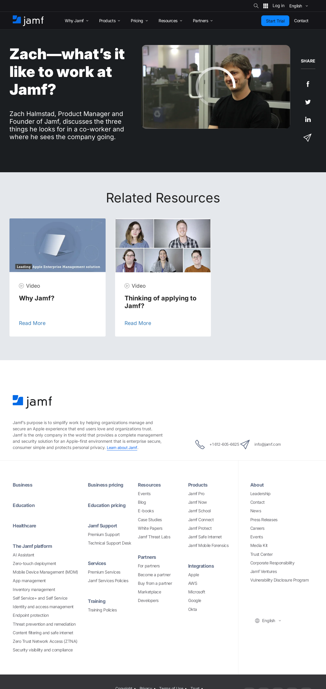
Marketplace (149, 591)
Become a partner (154, 574)
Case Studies (150, 519)
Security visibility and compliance (43, 649)
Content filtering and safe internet (43, 632)
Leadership (260, 493)
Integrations (202, 566)
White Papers (150, 528)
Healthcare (26, 525)
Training (98, 601)
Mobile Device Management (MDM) (45, 571)
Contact (257, 502)
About (257, 485)
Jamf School (199, 510)
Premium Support (104, 534)
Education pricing (109, 505)
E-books (146, 510)
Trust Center (261, 554)
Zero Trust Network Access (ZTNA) (45, 641)
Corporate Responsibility (272, 562)
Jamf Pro (196, 493)
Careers (257, 528)
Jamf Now (197, 502)
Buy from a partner (155, 583)
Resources (150, 485)
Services (98, 563)
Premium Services (104, 571)
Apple (193, 574)
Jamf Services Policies (108, 580)
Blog (142, 502)
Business (24, 485)
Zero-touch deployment (34, 563)
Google (194, 600)
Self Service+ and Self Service (40, 598)
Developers (148, 600)
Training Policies (102, 609)
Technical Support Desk (109, 542)
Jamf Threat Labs (154, 536)
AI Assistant (23, 554)
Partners (148, 557)
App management (29, 580)
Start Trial (275, 20)
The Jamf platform (35, 546)
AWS (192, 583)
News (255, 510)
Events (144, 493)
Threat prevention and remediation (44, 624)
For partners (149, 565)
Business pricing (108, 485)
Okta (192, 609)
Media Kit (259, 545)
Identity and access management (43, 606)
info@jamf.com (268, 444)
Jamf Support (104, 525)
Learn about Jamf (123, 447)
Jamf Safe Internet (205, 536)
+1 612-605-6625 (211, 444)
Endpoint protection (31, 615)
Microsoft (196, 591)
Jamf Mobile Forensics (208, 545)
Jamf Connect (201, 519)
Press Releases (263, 519)
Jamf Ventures (263, 571)
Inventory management (34, 589)
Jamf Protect (200, 528)
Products (199, 485)
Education (25, 505)
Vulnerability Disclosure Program (279, 579)
